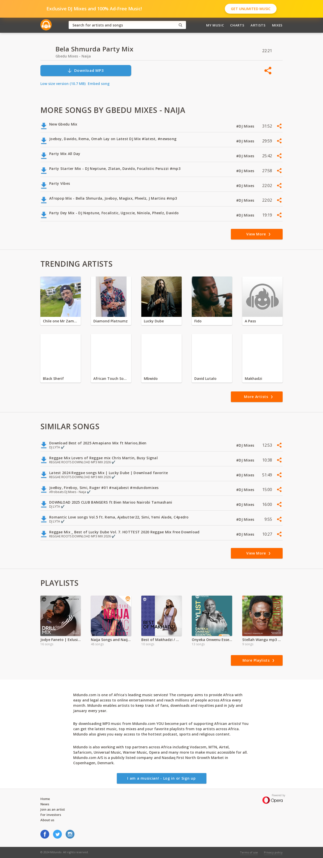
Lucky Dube (154, 321)
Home (45, 798)
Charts (237, 25)
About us (47, 820)
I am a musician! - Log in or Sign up (161, 778)
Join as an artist (52, 809)
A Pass (250, 321)
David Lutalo (205, 378)
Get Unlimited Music (251, 8)
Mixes (277, 25)
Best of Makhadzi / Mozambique (161, 639)
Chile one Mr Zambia (60, 321)
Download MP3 (85, 70)
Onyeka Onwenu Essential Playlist (212, 639)
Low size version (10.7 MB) (63, 83)
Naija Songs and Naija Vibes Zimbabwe (111, 639)
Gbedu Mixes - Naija (73, 56)
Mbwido (151, 378)
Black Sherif (53, 378)
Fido (198, 321)
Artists (258, 25)
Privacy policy (273, 852)
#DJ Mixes (245, 126)
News (44, 804)
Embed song (99, 83)
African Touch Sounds (111, 378)
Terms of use (249, 852)
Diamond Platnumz (110, 321)
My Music (215, 25)
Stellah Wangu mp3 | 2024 (262, 639)
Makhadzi (253, 378)
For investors (50, 814)
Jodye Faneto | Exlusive (60, 639)
